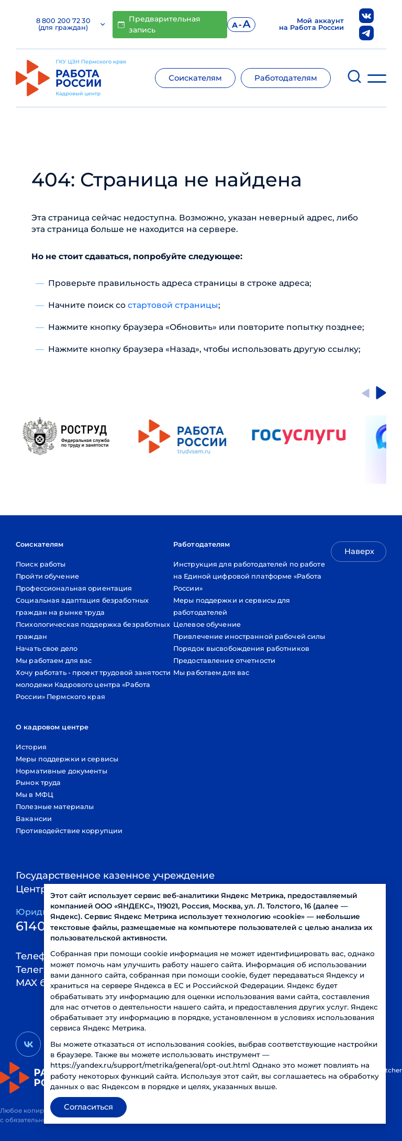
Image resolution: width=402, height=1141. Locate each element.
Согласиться (88, 1107)
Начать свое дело (46, 648)
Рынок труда (38, 782)
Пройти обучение (47, 576)
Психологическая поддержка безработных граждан (93, 630)
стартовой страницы (173, 305)
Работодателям (285, 78)
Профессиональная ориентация (74, 588)
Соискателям (195, 78)
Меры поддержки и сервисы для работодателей (232, 606)
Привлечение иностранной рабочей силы (249, 636)
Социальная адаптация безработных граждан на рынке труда (82, 606)
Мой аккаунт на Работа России (311, 24)
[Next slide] (381, 393)
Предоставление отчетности (224, 660)
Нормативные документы (61, 771)
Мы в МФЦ (34, 795)
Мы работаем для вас (54, 660)
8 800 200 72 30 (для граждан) (70, 24)
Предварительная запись (159, 24)
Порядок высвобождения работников (241, 648)
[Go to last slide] (366, 392)
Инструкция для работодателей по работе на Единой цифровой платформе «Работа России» (249, 576)
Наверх (359, 551)
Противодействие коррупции (69, 831)
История (31, 747)
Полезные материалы (55, 807)
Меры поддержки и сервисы (67, 759)
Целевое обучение (207, 624)
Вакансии (34, 819)
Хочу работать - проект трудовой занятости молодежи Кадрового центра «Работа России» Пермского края (93, 685)
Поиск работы (41, 564)
